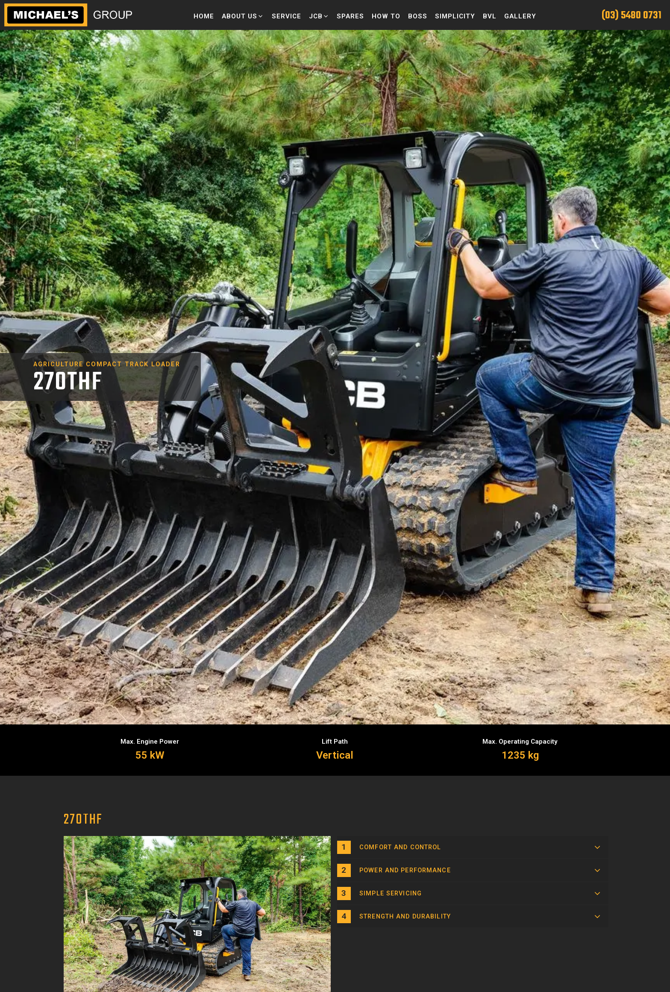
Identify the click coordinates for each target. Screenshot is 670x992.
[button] (242, 16)
